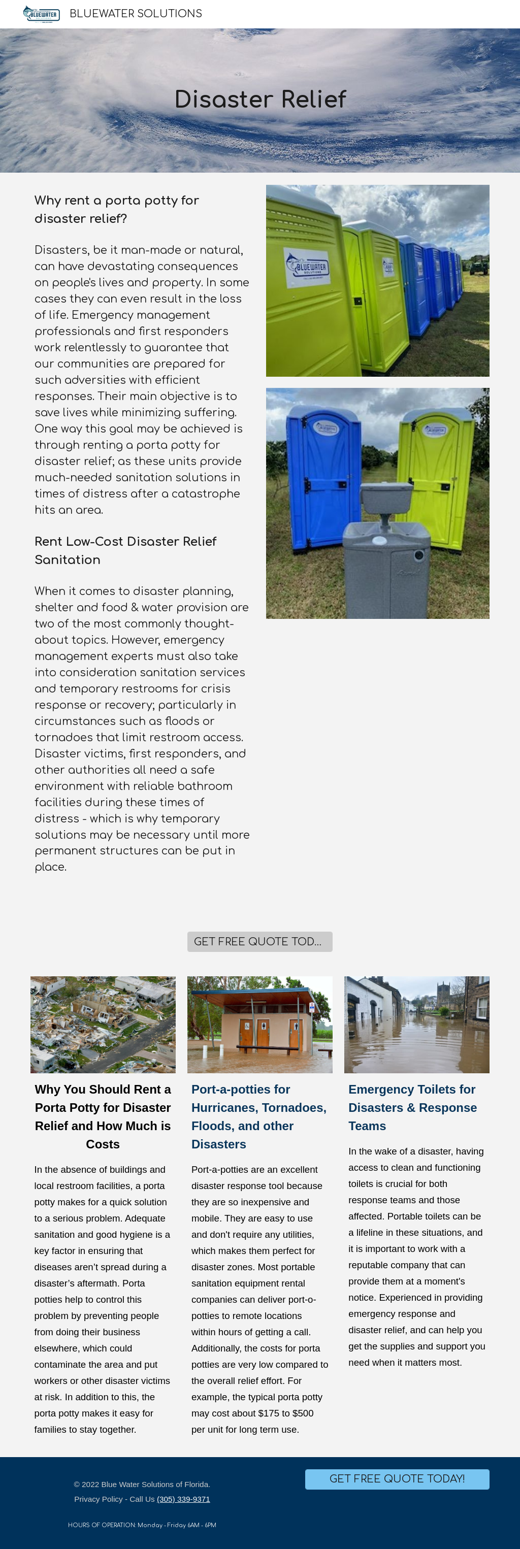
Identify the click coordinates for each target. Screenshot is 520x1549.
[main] (260, 101)
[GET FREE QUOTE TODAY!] (260, 942)
